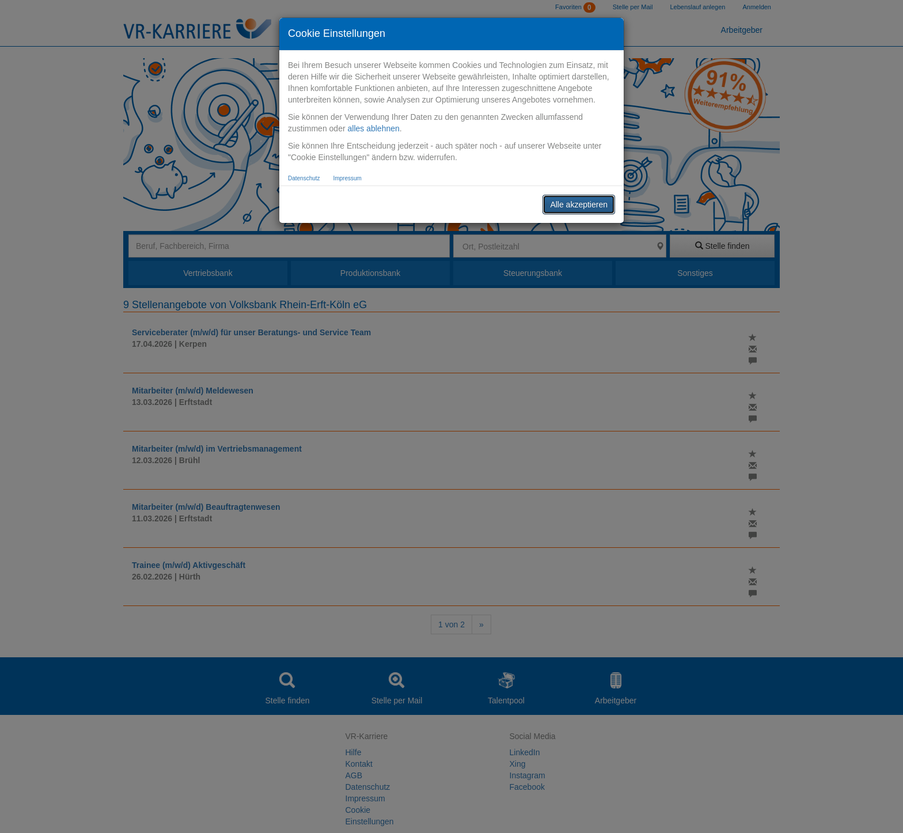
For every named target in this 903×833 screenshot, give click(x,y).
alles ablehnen (373, 128)
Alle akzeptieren (579, 204)
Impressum (347, 178)
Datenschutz (304, 178)
